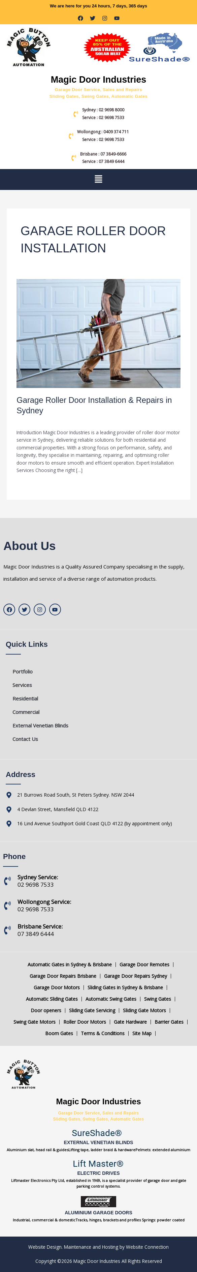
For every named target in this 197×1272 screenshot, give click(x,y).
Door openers (46, 1010)
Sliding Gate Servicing (92, 1010)
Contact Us (25, 739)
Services (22, 685)
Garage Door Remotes (144, 964)
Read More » (30, 484)
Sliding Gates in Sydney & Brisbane (125, 987)
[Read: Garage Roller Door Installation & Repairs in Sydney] (98, 333)
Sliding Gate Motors (144, 1010)
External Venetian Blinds (40, 725)
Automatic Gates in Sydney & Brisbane (70, 964)
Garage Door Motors (57, 987)
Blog (65, 420)
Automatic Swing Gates (111, 999)
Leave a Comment (36, 420)
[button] (98, 179)
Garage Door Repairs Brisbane (63, 976)
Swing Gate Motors (34, 1022)
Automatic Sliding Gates (52, 999)
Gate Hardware (130, 1022)
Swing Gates (157, 999)
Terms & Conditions (103, 1033)
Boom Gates (59, 1033)
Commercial (25, 712)
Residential (25, 698)
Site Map (142, 1033)
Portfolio (22, 671)
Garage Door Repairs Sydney (135, 976)
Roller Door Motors (84, 1022)
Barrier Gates (169, 1022)
